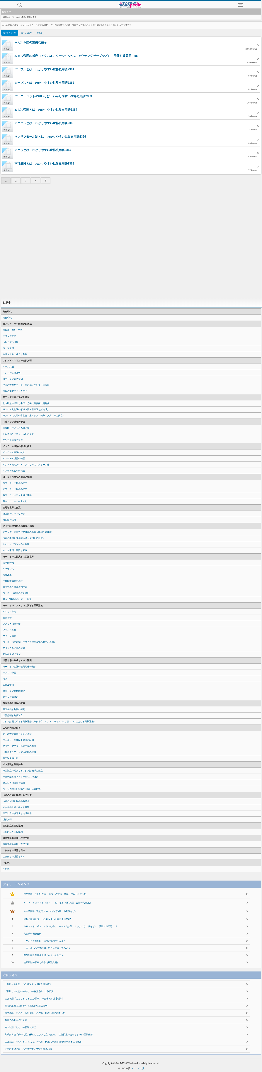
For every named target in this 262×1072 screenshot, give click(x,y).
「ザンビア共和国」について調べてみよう (45, 941)
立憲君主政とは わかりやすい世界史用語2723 (28, 1049)
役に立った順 (26, 33)
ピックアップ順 (9, 33)
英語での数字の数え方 (16, 1020)
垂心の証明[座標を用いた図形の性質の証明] (26, 1005)
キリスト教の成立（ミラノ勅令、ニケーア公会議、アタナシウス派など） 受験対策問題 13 (70, 926)
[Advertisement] (131, 242)
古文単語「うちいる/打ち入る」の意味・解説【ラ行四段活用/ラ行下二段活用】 (44, 1041)
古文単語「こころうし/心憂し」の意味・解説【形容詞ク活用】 (36, 1013)
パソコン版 (138, 1068)
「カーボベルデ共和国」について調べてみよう (47, 948)
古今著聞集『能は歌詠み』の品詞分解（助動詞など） (50, 911)
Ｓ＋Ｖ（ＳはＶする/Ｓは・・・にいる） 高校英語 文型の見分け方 (57, 902)
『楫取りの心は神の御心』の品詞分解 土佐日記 (29, 991)
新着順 (39, 33)
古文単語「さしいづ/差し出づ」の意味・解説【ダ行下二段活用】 (56, 894)
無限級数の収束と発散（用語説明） (41, 962)
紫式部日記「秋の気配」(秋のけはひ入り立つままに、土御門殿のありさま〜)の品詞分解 (49, 1034)
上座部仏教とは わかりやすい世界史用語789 (28, 984)
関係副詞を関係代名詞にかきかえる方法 (44, 955)
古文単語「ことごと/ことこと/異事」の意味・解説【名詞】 (34, 998)
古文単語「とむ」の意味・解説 (20, 1027)
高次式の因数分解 (32, 933)
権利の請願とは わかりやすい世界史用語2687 (47, 919)
